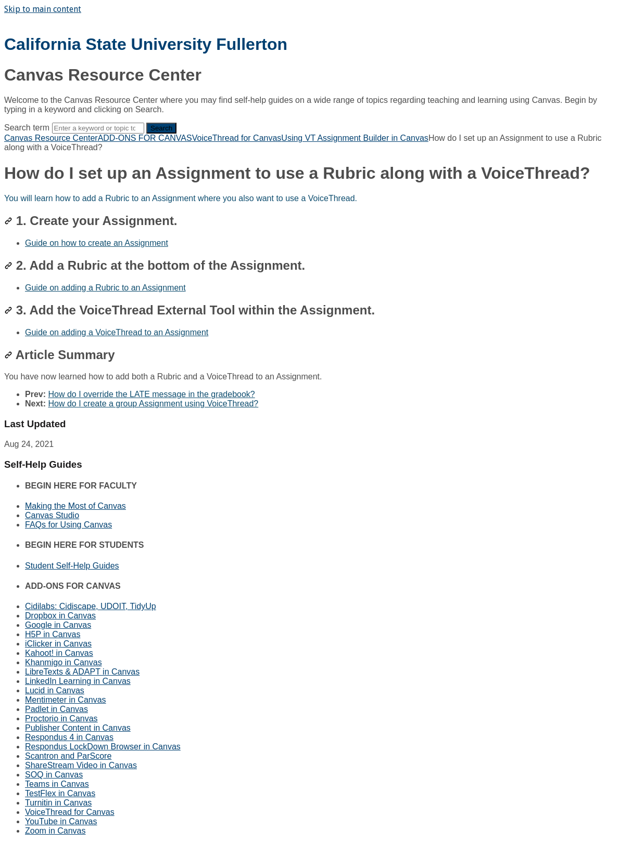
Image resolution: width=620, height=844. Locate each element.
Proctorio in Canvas (61, 718)
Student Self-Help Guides (72, 565)
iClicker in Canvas (58, 643)
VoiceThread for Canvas (237, 138)
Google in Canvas (58, 625)
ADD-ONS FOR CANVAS (145, 138)
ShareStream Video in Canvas (81, 765)
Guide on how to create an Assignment (96, 243)
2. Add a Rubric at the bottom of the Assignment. (154, 265)
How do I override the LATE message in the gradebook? (151, 394)
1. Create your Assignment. (91, 221)
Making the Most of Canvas (75, 506)
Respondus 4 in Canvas (69, 737)
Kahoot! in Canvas (59, 653)
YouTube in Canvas (61, 821)
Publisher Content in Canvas (78, 727)
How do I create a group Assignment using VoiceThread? (153, 403)
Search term (26, 127)
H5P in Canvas (52, 634)
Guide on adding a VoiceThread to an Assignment (116, 332)
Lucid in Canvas (54, 690)
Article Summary (59, 355)
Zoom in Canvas (55, 830)
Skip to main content (42, 9)
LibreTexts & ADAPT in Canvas (82, 671)
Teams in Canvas (57, 784)
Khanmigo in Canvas (63, 662)
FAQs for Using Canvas (68, 524)
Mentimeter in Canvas (65, 699)
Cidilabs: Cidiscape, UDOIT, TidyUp (90, 606)
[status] (310, 198)
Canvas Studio (52, 515)
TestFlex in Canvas (60, 793)
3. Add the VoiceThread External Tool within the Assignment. (189, 310)
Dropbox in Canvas (60, 615)
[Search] (98, 128)
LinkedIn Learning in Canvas (78, 681)
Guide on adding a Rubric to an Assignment (105, 287)
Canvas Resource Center (51, 138)
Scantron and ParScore (68, 755)
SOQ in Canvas (54, 774)
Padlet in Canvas (56, 709)
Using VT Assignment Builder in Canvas (354, 138)
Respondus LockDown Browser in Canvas (103, 746)
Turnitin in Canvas (58, 802)
